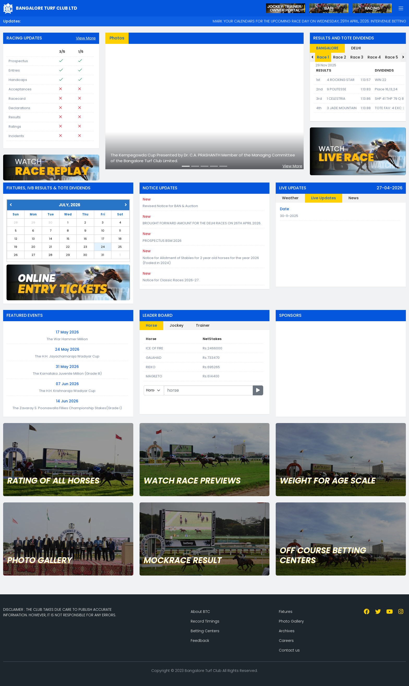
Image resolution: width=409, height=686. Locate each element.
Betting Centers (205, 631)
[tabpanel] (204, 106)
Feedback (200, 640)
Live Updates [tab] (323, 198)
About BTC (200, 611)
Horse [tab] (151, 325)
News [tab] (353, 198)
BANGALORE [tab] (327, 48)
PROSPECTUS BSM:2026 (162, 240)
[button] (401, 8)
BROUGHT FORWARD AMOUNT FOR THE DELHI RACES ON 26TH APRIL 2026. (202, 223)
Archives (286, 631)
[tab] (373, 48)
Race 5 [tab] (391, 57)
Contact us (289, 650)
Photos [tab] (117, 38)
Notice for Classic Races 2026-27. (171, 280)
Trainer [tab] (203, 325)
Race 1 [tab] (323, 57)
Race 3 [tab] (356, 57)
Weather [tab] (290, 198)
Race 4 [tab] (374, 57)
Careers (286, 640)
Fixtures (285, 611)
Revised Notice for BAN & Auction (170, 205)
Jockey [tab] (176, 325)
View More (86, 38)
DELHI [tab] (356, 48)
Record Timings (205, 621)
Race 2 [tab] (339, 57)
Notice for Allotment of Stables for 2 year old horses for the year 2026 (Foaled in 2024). (201, 260)
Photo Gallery (291, 621)
